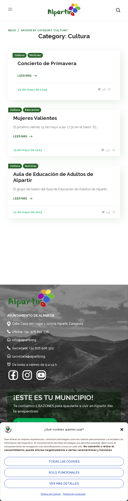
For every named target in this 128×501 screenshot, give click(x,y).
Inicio (12, 30)
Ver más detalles (64, 483)
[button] (122, 429)
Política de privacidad (74, 494)
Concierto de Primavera (47, 63)
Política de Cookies (51, 494)
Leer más (25, 75)
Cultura (20, 55)
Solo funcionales (64, 472)
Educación (32, 110)
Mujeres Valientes (35, 118)
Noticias (35, 55)
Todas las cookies (64, 461)
